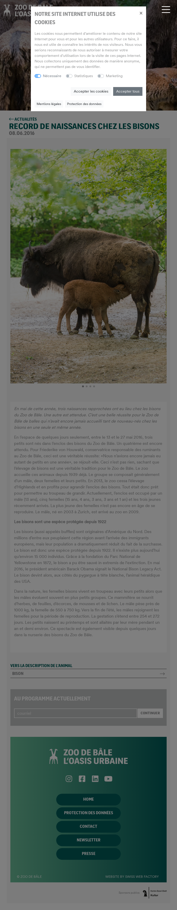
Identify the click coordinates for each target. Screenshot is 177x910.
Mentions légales (49, 104)
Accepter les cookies (91, 91)
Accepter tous (127, 91)
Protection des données (84, 104)
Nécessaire (52, 76)
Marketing (114, 76)
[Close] (141, 12)
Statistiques (83, 76)
